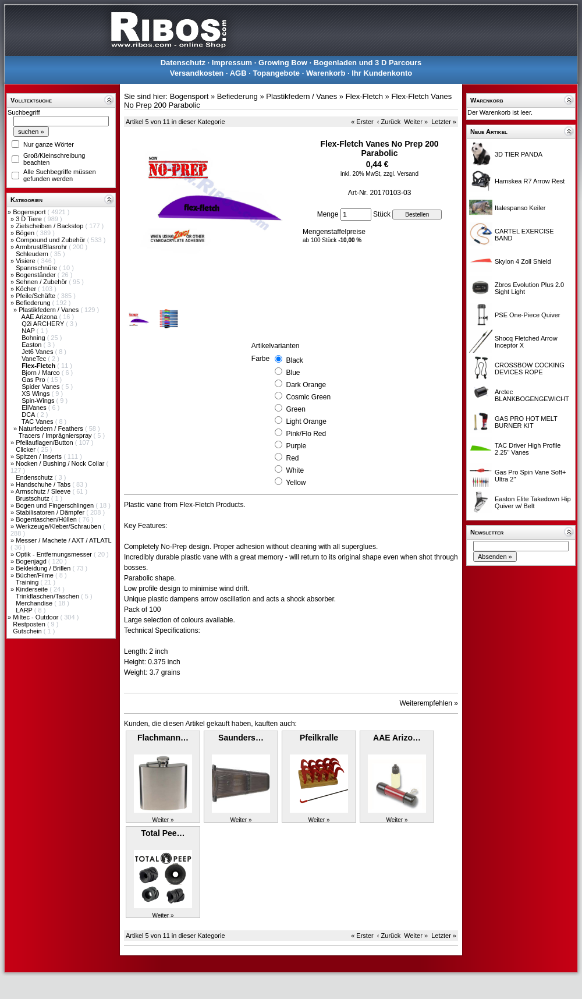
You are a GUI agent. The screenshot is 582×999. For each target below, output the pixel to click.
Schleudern (33, 253)
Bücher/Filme (35, 575)
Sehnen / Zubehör (42, 281)
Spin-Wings (39, 400)
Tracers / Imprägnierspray (56, 435)
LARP (25, 610)
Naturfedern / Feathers (52, 428)
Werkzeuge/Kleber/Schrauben (59, 526)
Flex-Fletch (364, 96)
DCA (29, 414)
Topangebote (276, 73)
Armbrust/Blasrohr (42, 246)
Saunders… (241, 737)
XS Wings (36, 393)
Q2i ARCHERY (44, 323)
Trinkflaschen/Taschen (48, 596)
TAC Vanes (38, 421)
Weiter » (416, 121)
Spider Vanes (41, 386)
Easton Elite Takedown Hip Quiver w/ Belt (533, 502)
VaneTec (35, 358)
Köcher (27, 288)
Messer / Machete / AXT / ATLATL (63, 540)
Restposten (30, 624)
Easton (32, 344)
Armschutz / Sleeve (44, 491)
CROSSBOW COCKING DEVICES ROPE (530, 368)
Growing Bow (282, 62)
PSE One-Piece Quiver (527, 314)
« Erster (362, 121)
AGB (238, 73)
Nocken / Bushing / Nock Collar (61, 463)
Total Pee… (162, 833)
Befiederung (34, 302)
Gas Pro (34, 379)
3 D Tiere (30, 218)
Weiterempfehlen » (429, 703)
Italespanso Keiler (520, 207)
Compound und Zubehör (51, 239)
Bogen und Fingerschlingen (55, 505)
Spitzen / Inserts (39, 456)
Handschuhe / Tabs (44, 484)
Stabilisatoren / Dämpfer (51, 512)
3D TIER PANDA (518, 154)
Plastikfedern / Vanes (49, 309)
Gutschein (28, 631)
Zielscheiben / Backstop (50, 225)
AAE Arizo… (397, 737)
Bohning (34, 337)
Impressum (232, 62)
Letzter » (443, 121)
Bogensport (30, 211)
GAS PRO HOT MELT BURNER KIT (526, 422)
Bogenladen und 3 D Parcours (368, 62)
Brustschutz (33, 498)
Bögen (26, 232)
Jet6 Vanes (38, 351)
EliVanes (35, 407)
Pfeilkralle (319, 737)
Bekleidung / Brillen (44, 568)
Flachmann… (163, 737)
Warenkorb (325, 73)
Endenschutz (35, 477)
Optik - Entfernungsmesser (55, 554)
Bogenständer (37, 274)
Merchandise (35, 603)
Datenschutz (183, 62)
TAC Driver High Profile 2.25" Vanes (528, 449)
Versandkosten (197, 73)
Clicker (26, 449)
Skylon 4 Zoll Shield (523, 261)
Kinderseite (32, 589)
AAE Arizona (40, 316)
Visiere (26, 260)
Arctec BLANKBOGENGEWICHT (532, 395)
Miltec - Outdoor (36, 617)
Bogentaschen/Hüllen (47, 519)
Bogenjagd (32, 561)
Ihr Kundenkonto (382, 73)
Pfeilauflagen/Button (45, 442)
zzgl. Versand (401, 174)
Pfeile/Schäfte (36, 295)
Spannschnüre (37, 267)
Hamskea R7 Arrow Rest (530, 181)
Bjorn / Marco (41, 372)
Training (28, 582)
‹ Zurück (388, 121)
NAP (29, 330)
